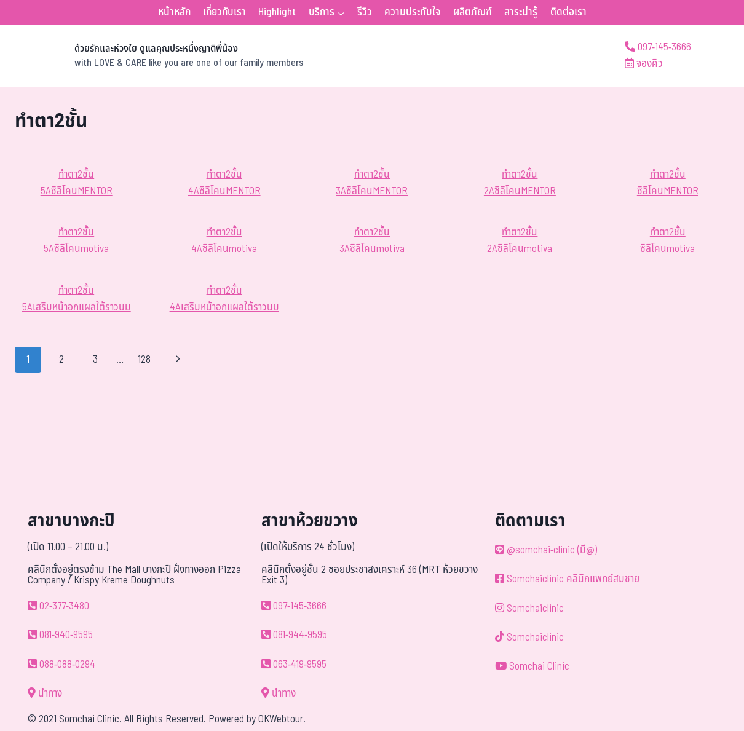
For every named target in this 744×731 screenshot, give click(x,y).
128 (144, 360)
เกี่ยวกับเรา (224, 12)
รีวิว (364, 12)
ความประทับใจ (412, 12)
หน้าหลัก (174, 12)
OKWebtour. (282, 719)
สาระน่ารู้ (520, 12)
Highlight (277, 12)
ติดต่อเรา (568, 12)
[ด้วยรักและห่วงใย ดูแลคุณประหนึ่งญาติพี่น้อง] (159, 56)
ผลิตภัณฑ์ (472, 12)
